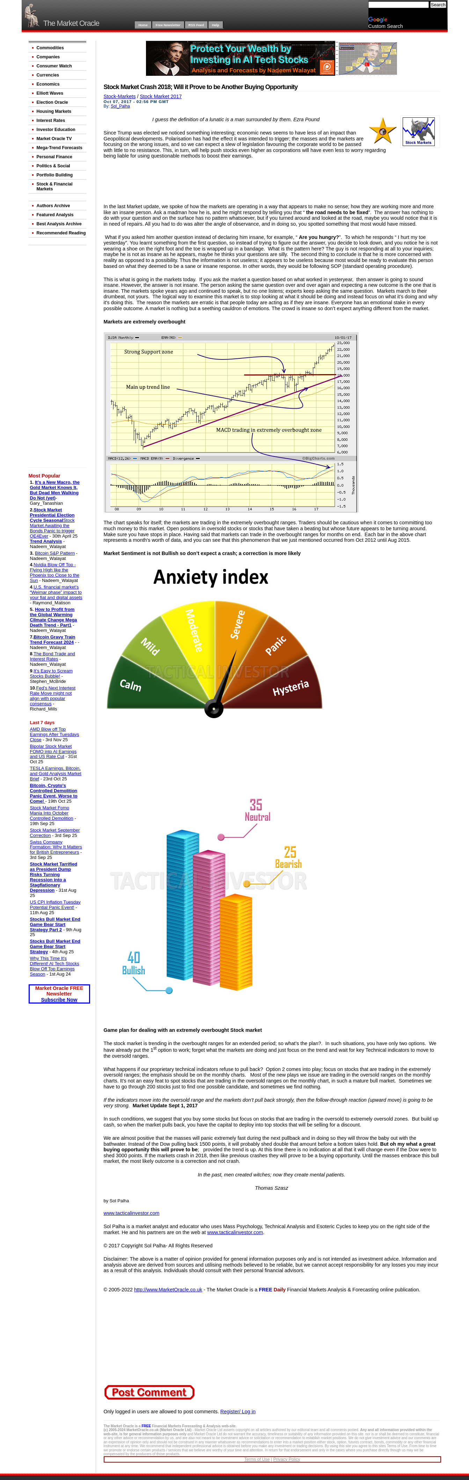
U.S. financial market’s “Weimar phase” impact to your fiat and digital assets (56, 592)
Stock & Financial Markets (55, 186)
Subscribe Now (59, 1000)
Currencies (48, 75)
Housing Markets (54, 111)
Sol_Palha (120, 106)
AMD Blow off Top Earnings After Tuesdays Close (54, 734)
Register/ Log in (238, 1411)
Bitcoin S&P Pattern (55, 553)
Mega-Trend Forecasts (59, 147)
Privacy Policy (286, 1459)
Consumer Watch (54, 66)
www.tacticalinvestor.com (132, 1213)
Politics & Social (53, 165)
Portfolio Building (55, 175)
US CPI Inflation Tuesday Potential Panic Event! (55, 904)
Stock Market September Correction (55, 833)
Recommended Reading (61, 233)
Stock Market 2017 (161, 96)
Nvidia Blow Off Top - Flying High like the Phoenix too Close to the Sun (55, 572)
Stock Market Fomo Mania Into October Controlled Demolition (51, 813)
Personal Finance (54, 156)
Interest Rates (51, 120)
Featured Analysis (55, 214)
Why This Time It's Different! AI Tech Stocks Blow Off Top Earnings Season (54, 966)
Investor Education (56, 129)
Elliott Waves (50, 93)
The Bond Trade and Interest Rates (52, 656)
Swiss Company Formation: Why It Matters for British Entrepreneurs (56, 847)
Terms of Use (257, 1459)
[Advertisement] (58, 357)
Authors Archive (53, 205)
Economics (48, 84)
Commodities (50, 47)
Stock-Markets (120, 96)
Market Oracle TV (54, 138)
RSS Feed (196, 25)
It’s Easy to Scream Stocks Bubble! (51, 673)
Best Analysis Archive (59, 223)
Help (215, 25)
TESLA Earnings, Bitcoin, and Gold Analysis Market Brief (55, 773)
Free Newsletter (168, 25)
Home (142, 25)
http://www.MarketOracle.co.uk (168, 1289)
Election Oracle (52, 102)
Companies (48, 56)
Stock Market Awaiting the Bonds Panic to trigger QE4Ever (52, 528)
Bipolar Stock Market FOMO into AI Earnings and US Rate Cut (53, 751)
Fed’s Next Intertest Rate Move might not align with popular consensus (53, 695)
